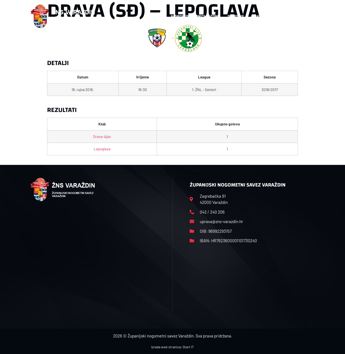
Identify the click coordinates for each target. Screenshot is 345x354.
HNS (159, 16)
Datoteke (238, 16)
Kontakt (266, 16)
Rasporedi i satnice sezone (195, 16)
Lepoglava (102, 149)
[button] (305, 16)
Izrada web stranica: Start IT (172, 347)
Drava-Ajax (102, 136)
